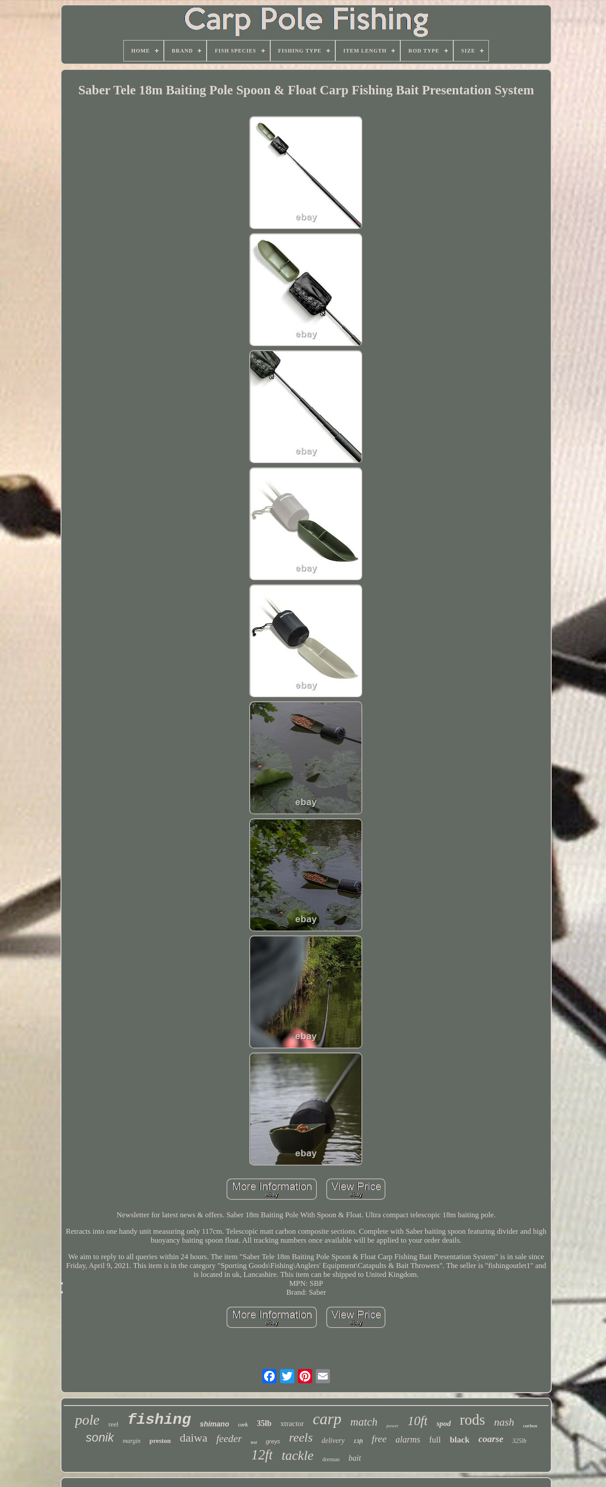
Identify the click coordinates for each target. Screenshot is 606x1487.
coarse (490, 1439)
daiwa (193, 1437)
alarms (407, 1439)
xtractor (292, 1423)
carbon (530, 1425)
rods (472, 1420)
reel (113, 1424)
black (459, 1439)
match (364, 1422)
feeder (229, 1438)
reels (301, 1437)
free (379, 1438)
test (254, 1442)
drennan (331, 1459)
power (392, 1425)
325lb (519, 1441)
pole (87, 1420)
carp (327, 1419)
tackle (297, 1455)
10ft (417, 1421)
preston (160, 1440)
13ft (358, 1441)
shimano (214, 1424)
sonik (100, 1437)
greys (273, 1441)
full (435, 1439)
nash (504, 1422)
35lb (264, 1423)
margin (132, 1441)
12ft (261, 1455)
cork (243, 1425)
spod (443, 1423)
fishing (159, 1419)
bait (355, 1458)
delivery (333, 1440)
